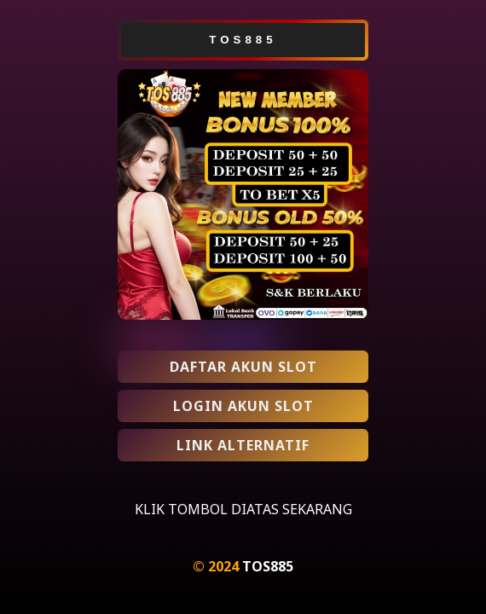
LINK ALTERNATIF (243, 445)
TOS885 (267, 566)
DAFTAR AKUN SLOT (243, 366)
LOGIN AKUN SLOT (243, 406)
